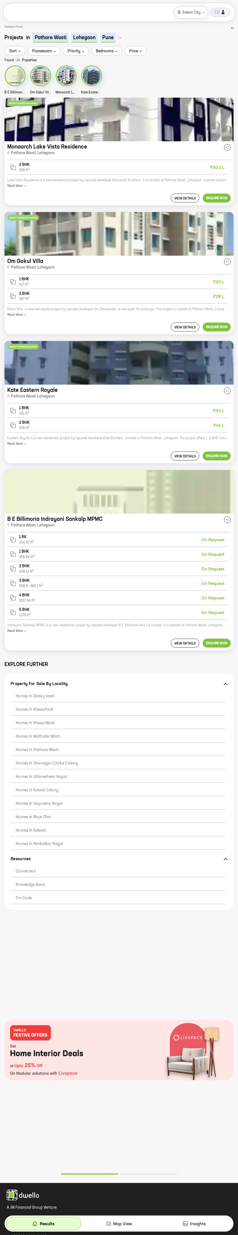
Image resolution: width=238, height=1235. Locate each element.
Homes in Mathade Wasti (38, 736)
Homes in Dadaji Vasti (35, 696)
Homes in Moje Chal (33, 817)
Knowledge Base (30, 885)
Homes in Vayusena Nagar (39, 804)
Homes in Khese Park (34, 710)
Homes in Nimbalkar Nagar (40, 844)
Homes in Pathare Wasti (37, 750)
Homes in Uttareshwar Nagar (41, 777)
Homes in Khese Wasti (35, 723)
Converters (26, 871)
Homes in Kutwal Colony (37, 790)
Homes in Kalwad (31, 830)
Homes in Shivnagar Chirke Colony (47, 763)
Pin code (24, 898)
